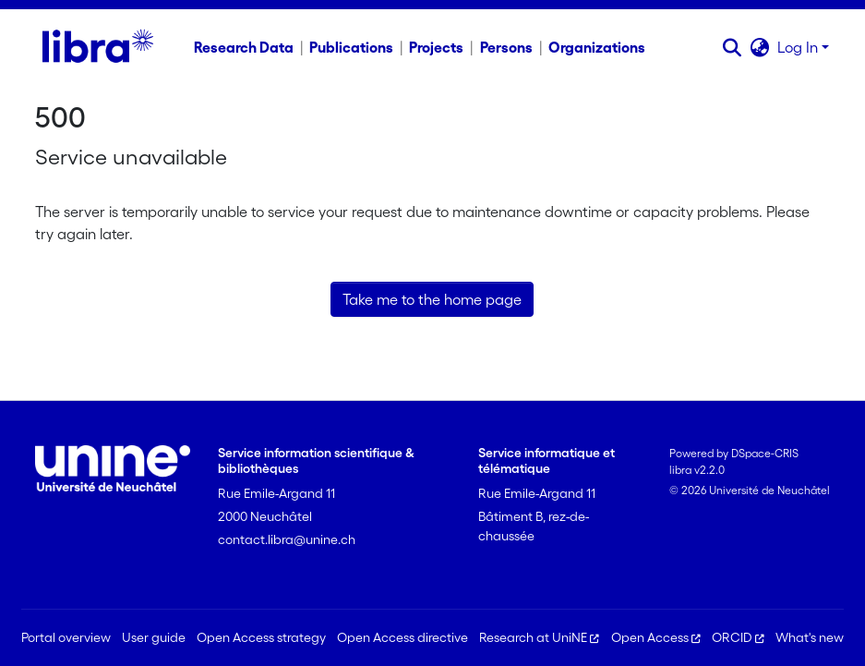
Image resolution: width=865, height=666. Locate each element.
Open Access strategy (261, 637)
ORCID (738, 637)
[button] (732, 47)
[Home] (97, 47)
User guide (154, 637)
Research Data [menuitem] (244, 47)
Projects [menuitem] (436, 47)
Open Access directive (402, 637)
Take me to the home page (432, 299)
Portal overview (66, 637)
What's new (809, 637)
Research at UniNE (539, 637)
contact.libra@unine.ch (286, 539)
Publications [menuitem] (351, 47)
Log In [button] (799, 47)
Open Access (656, 637)
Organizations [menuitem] (596, 47)
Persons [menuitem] (506, 47)
